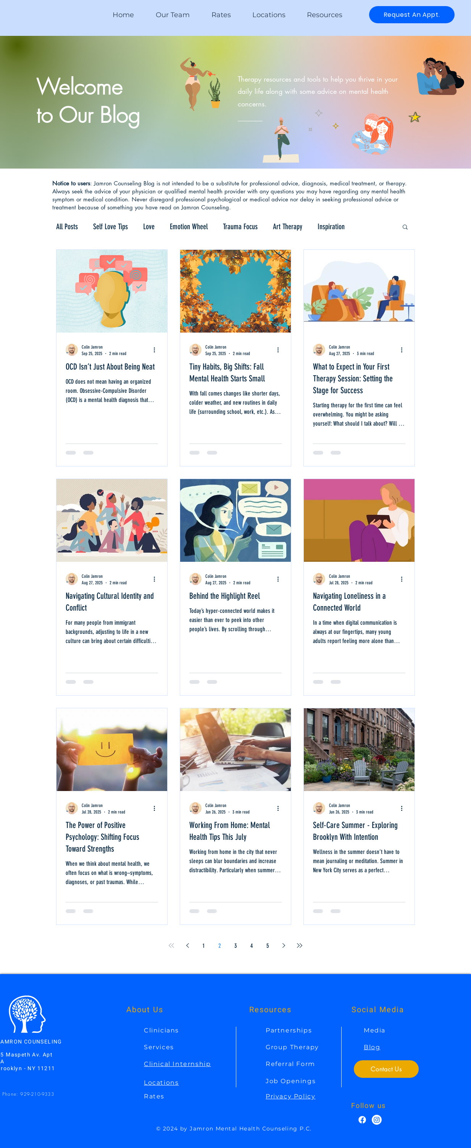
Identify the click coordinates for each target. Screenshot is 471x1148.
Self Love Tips (110, 226)
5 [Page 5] (267, 945)
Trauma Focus (240, 226)
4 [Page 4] (251, 945)
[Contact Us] (386, 1069)
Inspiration (331, 226)
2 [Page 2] (219, 945)
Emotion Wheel (189, 226)
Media (375, 1030)
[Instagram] (377, 1120)
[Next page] (283, 945)
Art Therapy (287, 226)
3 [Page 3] (235, 945)
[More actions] (156, 349)
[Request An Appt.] (412, 14)
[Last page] (299, 945)
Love (149, 226)
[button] (324, 14)
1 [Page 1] (204, 945)
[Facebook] (362, 1120)
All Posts (67, 226)
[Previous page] (187, 945)
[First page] (171, 945)
